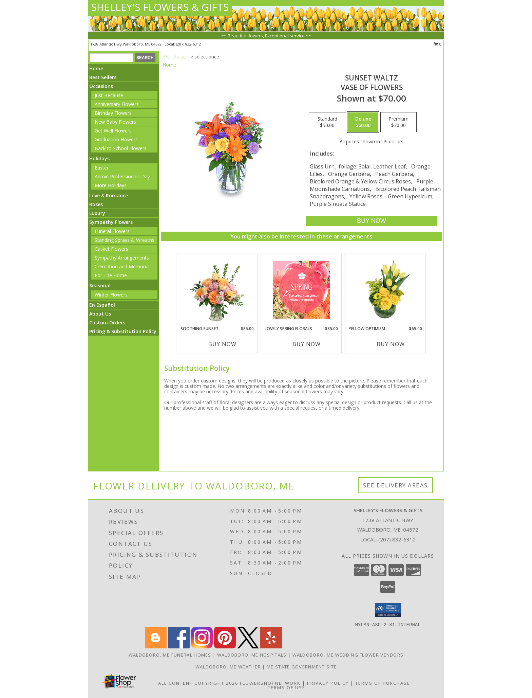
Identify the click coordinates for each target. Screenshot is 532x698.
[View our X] (248, 646)
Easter (102, 167)
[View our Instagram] (202, 646)
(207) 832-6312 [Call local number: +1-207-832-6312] (188, 44)
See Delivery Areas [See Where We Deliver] (395, 485)
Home (96, 68)
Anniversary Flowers (117, 104)
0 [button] (437, 44)
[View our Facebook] (179, 646)
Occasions (101, 86)
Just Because (109, 95)
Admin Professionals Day (122, 176)
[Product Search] (111, 57)
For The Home (111, 275)
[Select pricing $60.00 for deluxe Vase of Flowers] (363, 122)
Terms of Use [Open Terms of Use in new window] (286, 687)
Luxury (97, 213)
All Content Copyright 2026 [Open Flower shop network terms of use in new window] (198, 683)
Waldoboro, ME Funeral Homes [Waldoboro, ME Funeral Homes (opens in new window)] (170, 655)
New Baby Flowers (115, 122)
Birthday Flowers (113, 113)
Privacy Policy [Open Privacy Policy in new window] (328, 683)
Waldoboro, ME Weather (228, 667)
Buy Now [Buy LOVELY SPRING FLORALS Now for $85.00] (306, 344)
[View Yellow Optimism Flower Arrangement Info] (385, 289)
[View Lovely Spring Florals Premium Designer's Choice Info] (301, 289)
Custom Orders (107, 322)
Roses (96, 204)
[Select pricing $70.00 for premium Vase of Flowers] (398, 122)
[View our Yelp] (271, 646)
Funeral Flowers (112, 231)
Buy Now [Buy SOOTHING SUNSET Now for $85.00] (222, 344)
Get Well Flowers (113, 130)
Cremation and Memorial (122, 266)
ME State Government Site (302, 667)
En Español (102, 305)
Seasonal (100, 285)
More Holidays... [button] (112, 185)
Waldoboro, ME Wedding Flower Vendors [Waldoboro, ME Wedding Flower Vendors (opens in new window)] (348, 655)
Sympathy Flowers (111, 222)
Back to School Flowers (121, 148)
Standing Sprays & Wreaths (124, 240)
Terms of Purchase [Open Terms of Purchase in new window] (382, 683)
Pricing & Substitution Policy (122, 331)
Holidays (99, 158)
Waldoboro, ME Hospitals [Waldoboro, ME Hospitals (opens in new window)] (252, 655)
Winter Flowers (111, 294)
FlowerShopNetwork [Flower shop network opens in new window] (270, 683)
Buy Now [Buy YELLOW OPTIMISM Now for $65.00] (391, 344)
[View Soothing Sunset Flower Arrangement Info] (217, 289)
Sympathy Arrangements (122, 257)
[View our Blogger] (156, 646)
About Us (100, 313)
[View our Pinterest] (225, 646)
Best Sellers (102, 77)
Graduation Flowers (116, 139)
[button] (388, 610)
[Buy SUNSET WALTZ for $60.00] (371, 221)
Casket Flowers (111, 249)
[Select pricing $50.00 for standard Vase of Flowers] (327, 122)
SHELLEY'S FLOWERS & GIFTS (160, 7)
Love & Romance (108, 195)
